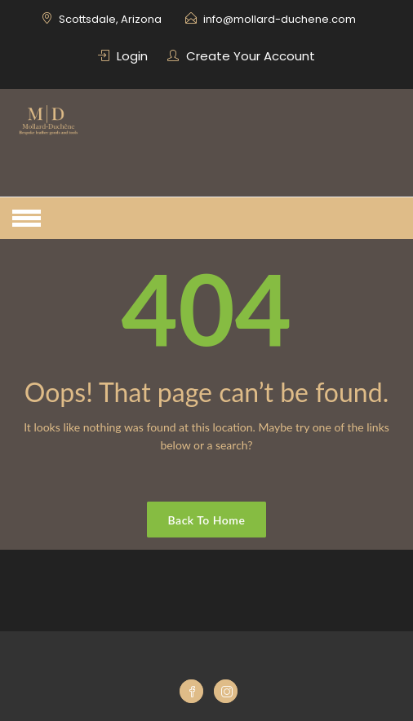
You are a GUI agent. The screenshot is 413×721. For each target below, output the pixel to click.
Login (132, 55)
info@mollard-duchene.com (279, 19)
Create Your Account (250, 55)
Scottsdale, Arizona (110, 19)
